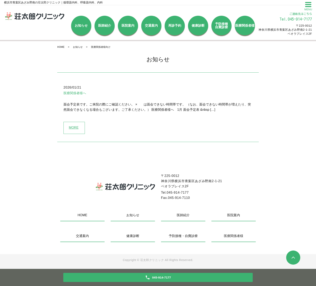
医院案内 (128, 25)
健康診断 (198, 25)
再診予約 (174, 25)
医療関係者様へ (74, 93)
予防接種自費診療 (221, 25)
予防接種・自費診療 (183, 236)
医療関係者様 (245, 25)
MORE (74, 127)
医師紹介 (104, 25)
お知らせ (81, 25)
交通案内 (151, 25)
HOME (60, 47)
